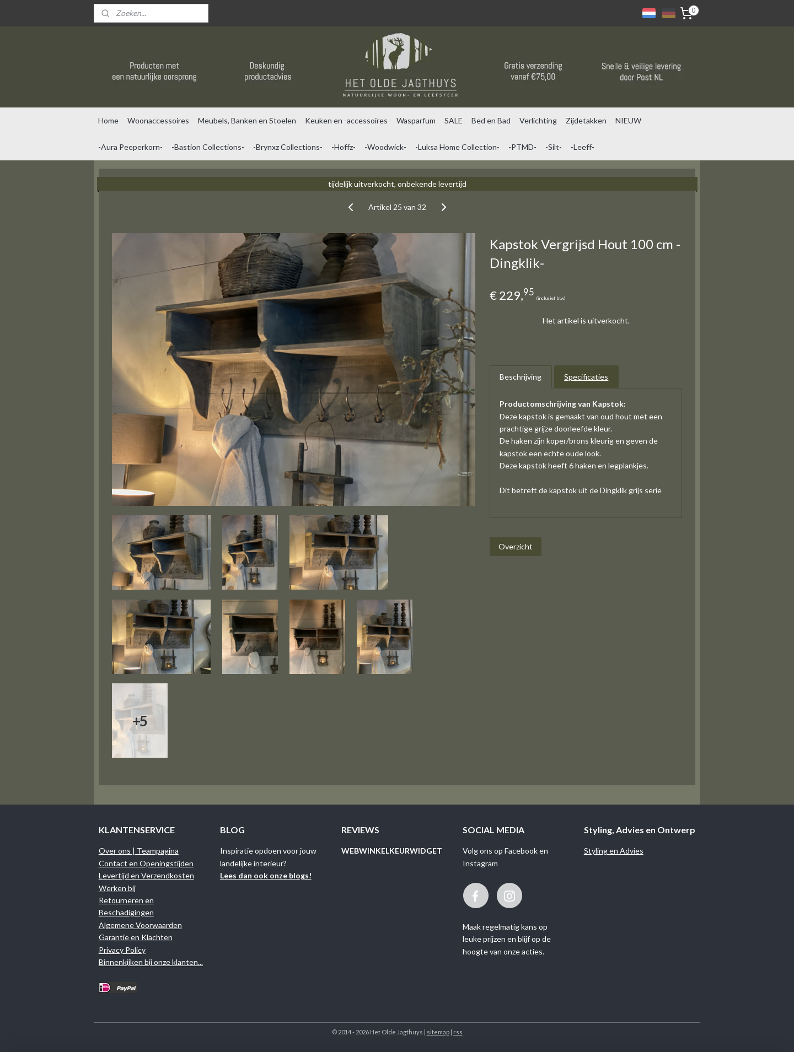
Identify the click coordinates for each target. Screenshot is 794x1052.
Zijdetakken (586, 120)
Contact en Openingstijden (146, 863)
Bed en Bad (491, 120)
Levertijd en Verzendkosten (146, 875)
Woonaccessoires (158, 120)
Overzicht (515, 546)
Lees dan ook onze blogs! (266, 875)
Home (108, 120)
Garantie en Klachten (136, 937)
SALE (453, 120)
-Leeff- (582, 147)
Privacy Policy (122, 949)
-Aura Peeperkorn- (130, 147)
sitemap (438, 1031)
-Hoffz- (343, 147)
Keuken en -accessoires (346, 120)
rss (458, 1031)
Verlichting (538, 120)
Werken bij (117, 888)
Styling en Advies (613, 850)
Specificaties (586, 376)
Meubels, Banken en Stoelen (247, 120)
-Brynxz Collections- (288, 147)
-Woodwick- (385, 147)
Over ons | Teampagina (139, 850)
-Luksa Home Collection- (457, 147)
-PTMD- (522, 147)
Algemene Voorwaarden (140, 925)
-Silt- (553, 147)
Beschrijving (520, 376)
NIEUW (628, 120)
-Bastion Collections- (207, 147)
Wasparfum (416, 120)
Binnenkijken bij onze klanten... (151, 962)
